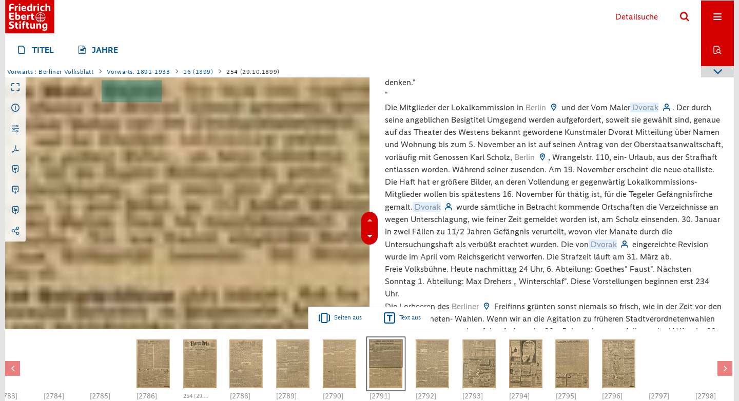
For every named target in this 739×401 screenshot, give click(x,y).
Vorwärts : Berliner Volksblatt (50, 71)
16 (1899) (198, 71)
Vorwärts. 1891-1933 (138, 71)
